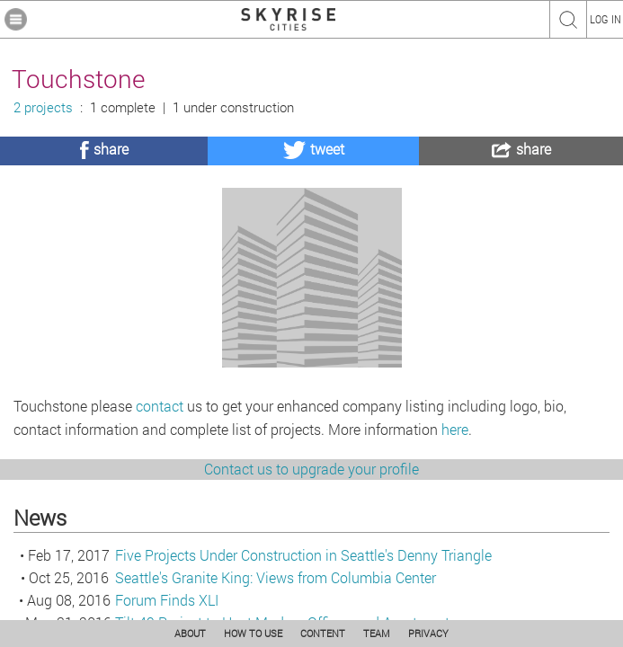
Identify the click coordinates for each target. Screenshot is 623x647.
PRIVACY (428, 633)
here (454, 527)
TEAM (376, 633)
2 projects (43, 107)
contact (159, 503)
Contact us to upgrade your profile (311, 566)
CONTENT (322, 633)
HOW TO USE (253, 633)
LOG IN (605, 19)
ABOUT (190, 633)
